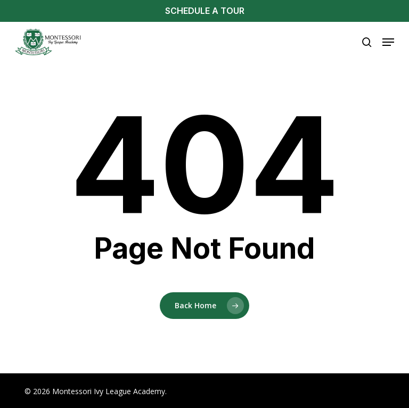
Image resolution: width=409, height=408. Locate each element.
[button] (388, 42)
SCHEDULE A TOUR (204, 10)
